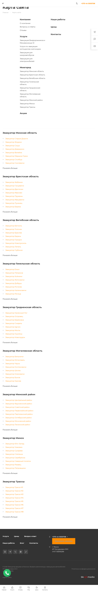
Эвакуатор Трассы (27, 107)
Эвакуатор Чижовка (13, 447)
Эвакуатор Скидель (13, 323)
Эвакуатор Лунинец (13, 203)
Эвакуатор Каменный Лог (16, 313)
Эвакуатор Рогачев (13, 287)
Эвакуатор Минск (27, 104)
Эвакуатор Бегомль (13, 226)
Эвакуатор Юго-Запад (14, 444)
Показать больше (10, 168)
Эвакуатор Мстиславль (15, 360)
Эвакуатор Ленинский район (17, 425)
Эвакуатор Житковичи (14, 280)
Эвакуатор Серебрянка (15, 458)
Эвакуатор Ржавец (13, 465)
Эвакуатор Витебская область (32, 78)
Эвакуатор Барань (13, 236)
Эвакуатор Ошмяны (13, 334)
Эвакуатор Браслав (13, 233)
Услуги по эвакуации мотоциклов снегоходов (30, 47)
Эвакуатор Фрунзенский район (18, 404)
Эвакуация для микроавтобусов (27, 53)
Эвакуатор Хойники (13, 276)
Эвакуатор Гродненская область (30, 89)
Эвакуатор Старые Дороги (16, 139)
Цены (54, 27)
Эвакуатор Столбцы (13, 159)
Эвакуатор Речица (13, 294)
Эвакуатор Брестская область (32, 75)
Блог (22, 543)
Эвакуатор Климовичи (14, 374)
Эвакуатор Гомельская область (29, 83)
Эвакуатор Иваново (13, 193)
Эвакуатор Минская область (32, 71)
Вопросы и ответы (27, 27)
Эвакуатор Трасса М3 (14, 494)
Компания (25, 19)
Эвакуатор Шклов (12, 370)
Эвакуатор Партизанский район (19, 414)
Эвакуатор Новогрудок (15, 337)
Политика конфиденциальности (83, 569)
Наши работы (58, 19)
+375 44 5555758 (59, 537)
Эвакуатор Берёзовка (14, 320)
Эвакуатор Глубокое (14, 250)
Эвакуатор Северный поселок (18, 461)
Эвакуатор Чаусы (12, 363)
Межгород (25, 67)
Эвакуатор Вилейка (13, 153)
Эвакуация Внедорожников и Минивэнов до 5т (32, 41)
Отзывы (23, 30)
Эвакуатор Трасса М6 (14, 505)
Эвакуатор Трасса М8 (14, 512)
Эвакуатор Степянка (14, 454)
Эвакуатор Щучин (12, 327)
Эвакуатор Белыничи (14, 356)
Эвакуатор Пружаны (14, 196)
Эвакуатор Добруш (13, 283)
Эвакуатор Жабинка (14, 182)
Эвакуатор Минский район (31, 100)
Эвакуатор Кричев (13, 381)
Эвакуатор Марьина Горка (16, 156)
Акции (23, 113)
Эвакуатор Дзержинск (14, 149)
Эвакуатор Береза (13, 207)
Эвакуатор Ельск (12, 269)
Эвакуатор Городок (13, 240)
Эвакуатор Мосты (12, 330)
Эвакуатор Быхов (12, 377)
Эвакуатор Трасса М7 (14, 508)
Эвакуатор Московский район (18, 421)
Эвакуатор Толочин (13, 229)
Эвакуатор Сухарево (14, 451)
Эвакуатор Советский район (17, 407)
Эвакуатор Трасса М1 (14, 487)
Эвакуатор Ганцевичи (14, 186)
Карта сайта (7, 577)
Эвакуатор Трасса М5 (14, 501)
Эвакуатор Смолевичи (14, 163)
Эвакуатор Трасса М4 (14, 498)
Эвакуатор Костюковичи (15, 367)
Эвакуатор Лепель (13, 247)
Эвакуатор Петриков (14, 273)
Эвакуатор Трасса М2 (14, 491)
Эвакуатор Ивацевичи (14, 200)
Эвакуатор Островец (14, 316)
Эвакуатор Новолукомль (15, 243)
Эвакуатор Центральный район (18, 400)
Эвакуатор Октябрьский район (18, 418)
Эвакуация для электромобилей (27, 60)
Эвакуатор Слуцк (12, 146)
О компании (25, 23)
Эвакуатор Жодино (13, 142)
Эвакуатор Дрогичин (14, 189)
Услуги (23, 36)
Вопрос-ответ (30, 536)
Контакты (56, 34)
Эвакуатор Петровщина (15, 468)
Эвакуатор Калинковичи (15, 290)
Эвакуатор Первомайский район (19, 411)
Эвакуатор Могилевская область (30, 95)
